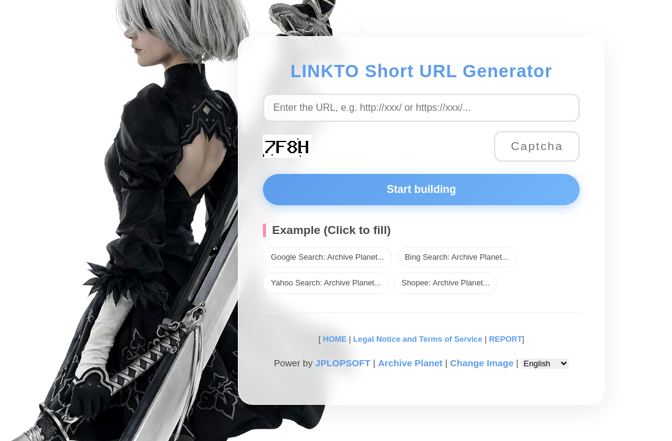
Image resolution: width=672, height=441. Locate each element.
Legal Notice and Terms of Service (417, 339)
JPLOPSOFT (342, 363)
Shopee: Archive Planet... (446, 282)
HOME (333, 339)
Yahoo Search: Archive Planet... (326, 282)
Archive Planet (410, 363)
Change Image (482, 363)
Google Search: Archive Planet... (327, 257)
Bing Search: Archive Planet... (456, 257)
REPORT (505, 339)
